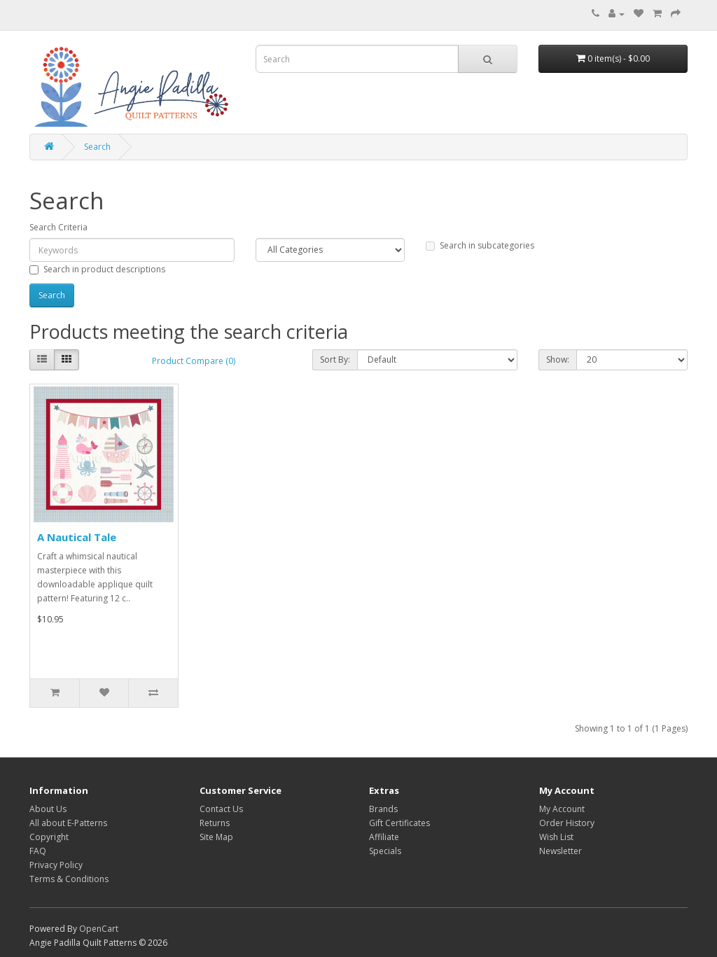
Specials (385, 851)
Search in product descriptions (97, 269)
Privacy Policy (56, 865)
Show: (557, 359)
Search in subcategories (480, 245)
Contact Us (221, 809)
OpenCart (98, 929)
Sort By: (335, 359)
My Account (562, 809)
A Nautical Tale (76, 537)
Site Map (216, 837)
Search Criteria (58, 227)
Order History (566, 823)
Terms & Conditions (69, 879)
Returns (215, 823)
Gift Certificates (399, 823)
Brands (383, 809)
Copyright (49, 837)
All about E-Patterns (68, 823)
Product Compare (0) (193, 361)
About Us (48, 809)
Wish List (556, 837)
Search (97, 147)
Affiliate (384, 837)
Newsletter (560, 851)
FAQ (37, 851)
